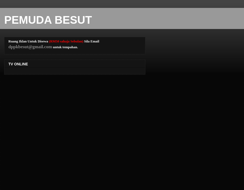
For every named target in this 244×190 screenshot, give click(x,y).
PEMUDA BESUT (48, 20)
